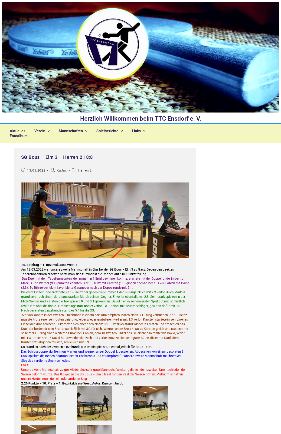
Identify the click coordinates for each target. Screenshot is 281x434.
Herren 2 (85, 168)
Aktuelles (18, 130)
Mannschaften (75, 130)
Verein (43, 130)
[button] (43, 130)
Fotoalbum (19, 134)
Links (141, 130)
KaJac (62, 168)
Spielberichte (112, 130)
